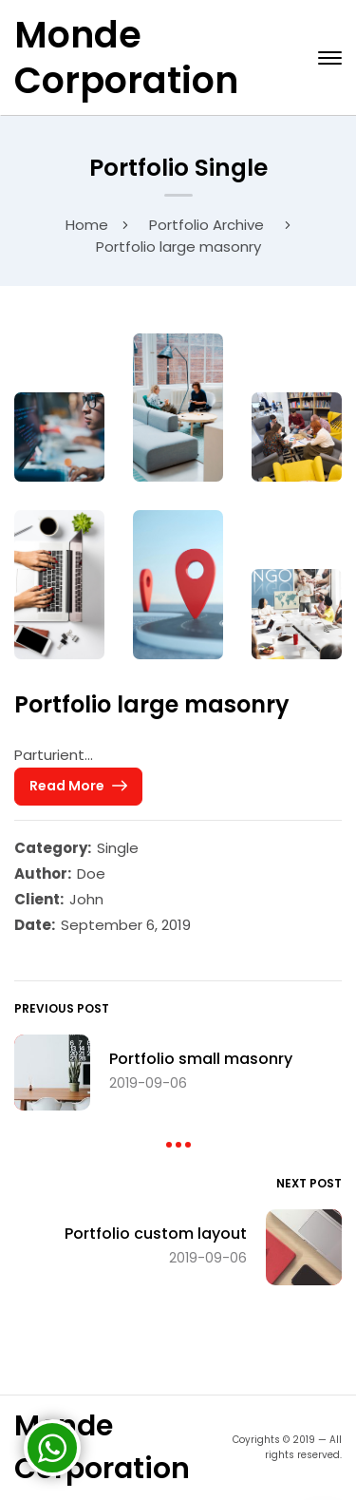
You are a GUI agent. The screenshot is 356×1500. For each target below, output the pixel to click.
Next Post (309, 1183)
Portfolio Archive (206, 225)
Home (87, 225)
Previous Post (61, 1008)
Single (118, 848)
